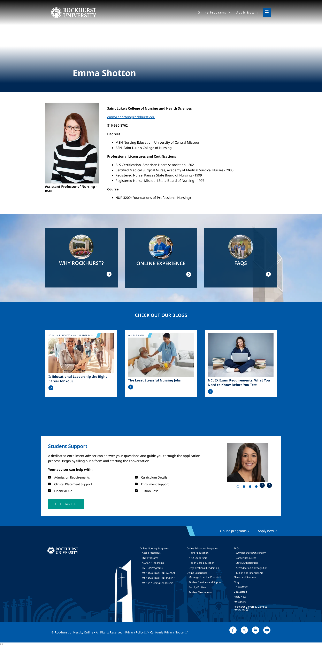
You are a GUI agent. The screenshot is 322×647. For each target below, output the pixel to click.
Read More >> (50, 387)
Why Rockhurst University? (251, 552)
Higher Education (198, 552)
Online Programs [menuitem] (212, 12)
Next (269, 485)
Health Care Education (201, 563)
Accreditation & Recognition (251, 568)
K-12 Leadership (198, 558)
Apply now (266, 531)
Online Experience (197, 573)
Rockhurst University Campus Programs (250, 608)
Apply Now (240, 596)
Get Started (240, 591)
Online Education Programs (202, 548)
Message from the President (205, 577)
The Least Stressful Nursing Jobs (154, 380)
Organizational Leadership (204, 568)
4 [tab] (257, 487)
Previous (262, 485)
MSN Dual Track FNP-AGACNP (159, 573)
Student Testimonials (201, 592)
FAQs (237, 548)
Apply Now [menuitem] (245, 12)
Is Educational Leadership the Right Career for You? (77, 378)
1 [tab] (239, 487)
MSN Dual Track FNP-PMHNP (158, 577)
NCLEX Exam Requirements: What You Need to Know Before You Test (239, 382)
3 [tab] (251, 487)
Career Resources (246, 558)
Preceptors (240, 601)
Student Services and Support (205, 582)
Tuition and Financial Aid (249, 573)
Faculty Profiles (197, 587)
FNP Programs (150, 558)
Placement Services (245, 577)
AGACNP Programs (153, 563)
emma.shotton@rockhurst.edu (131, 117)
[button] (66, 504)
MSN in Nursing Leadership (157, 583)
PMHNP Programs (152, 568)
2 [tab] (245, 487)
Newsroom (242, 586)
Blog (236, 582)
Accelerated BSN (151, 552)
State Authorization (247, 563)
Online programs (233, 531)
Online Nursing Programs (154, 548)
